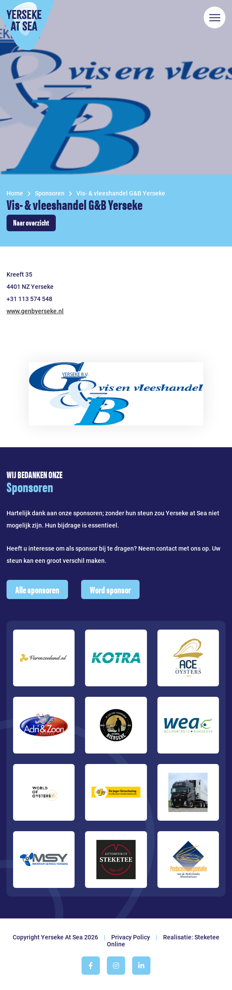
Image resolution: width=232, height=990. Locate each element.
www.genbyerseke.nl (35, 311)
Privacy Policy (130, 937)
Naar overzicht (31, 222)
